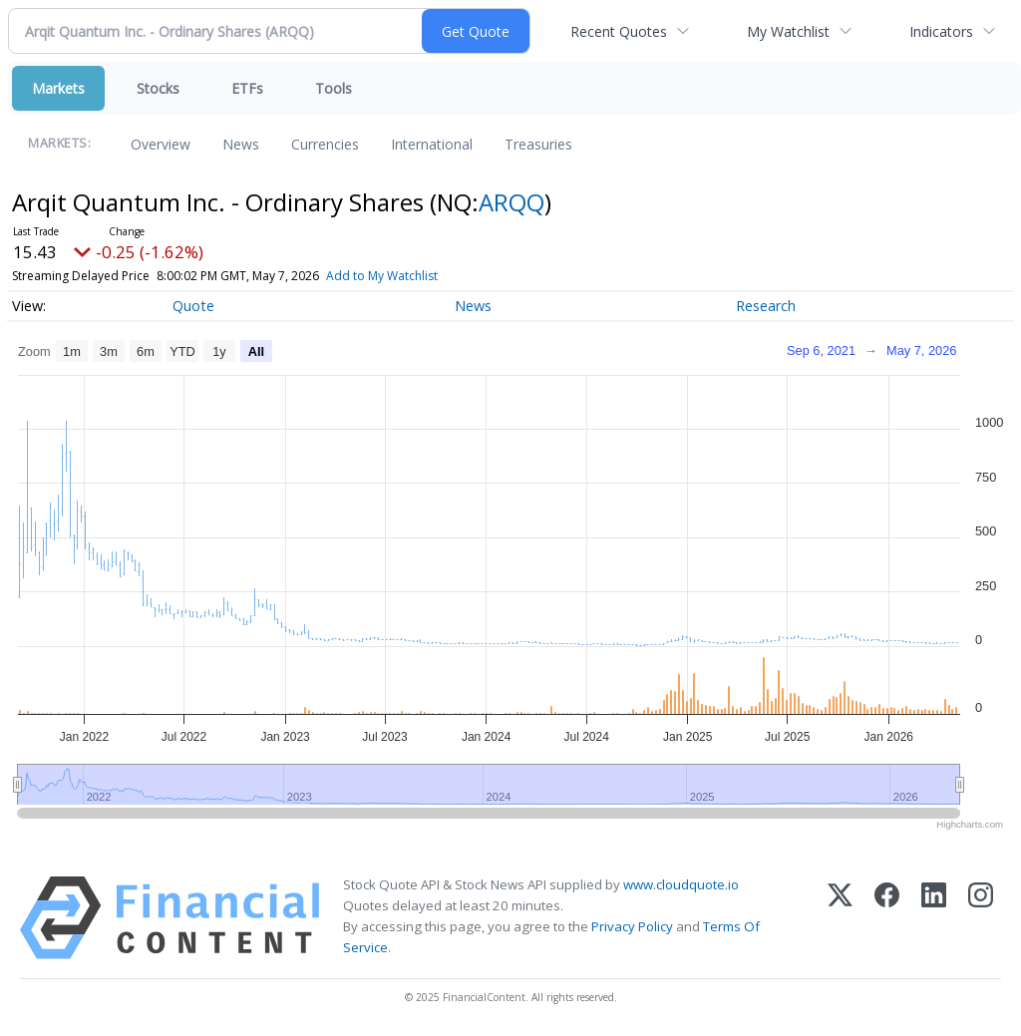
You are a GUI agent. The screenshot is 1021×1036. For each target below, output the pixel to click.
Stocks (158, 88)
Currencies (325, 144)
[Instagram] (980, 917)
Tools (333, 88)
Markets (58, 88)
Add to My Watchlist (418, 275)
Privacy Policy (632, 926)
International (432, 144)
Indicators (941, 31)
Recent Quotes (618, 31)
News (240, 144)
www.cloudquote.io (681, 884)
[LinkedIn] (933, 917)
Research (766, 305)
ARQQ (511, 201)
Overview (160, 144)
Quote (193, 305)
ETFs (247, 88)
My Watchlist (788, 31)
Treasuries (538, 144)
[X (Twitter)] (840, 917)
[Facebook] (886, 917)
